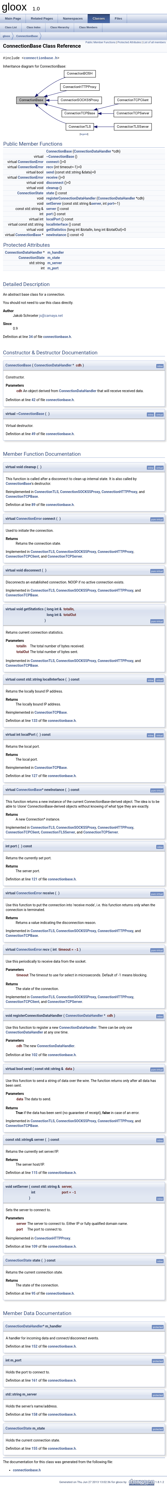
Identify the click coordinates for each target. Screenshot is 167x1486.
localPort (53, 219)
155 (35, 1448)
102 (35, 1055)
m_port (52, 268)
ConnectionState (30, 193)
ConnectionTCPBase (22, 496)
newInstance (56, 235)
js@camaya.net (51, 316)
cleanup (52, 188)
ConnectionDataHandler (92, 151)
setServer (53, 204)
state (50, 193)
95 (34, 1293)
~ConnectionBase (60, 157)
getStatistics (56, 230)
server (96, 204)
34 (31, 337)
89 (34, 505)
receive (52, 177)
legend (83, 134)
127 (35, 776)
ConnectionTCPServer (64, 556)
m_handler (55, 252)
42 (34, 400)
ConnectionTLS (47, 492)
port (111, 204)
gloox (6, 36)
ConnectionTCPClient (22, 556)
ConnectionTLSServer (58, 832)
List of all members (154, 42)
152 (35, 1346)
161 (35, 1380)
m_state (53, 258)
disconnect (54, 183)
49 (34, 434)
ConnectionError (30, 162)
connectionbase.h (40, 58)
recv (49, 167)
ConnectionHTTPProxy (119, 492)
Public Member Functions (100, 42)
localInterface (57, 224)
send (50, 172)
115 (35, 1173)
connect (52, 162)
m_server (54, 263)
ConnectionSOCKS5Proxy (80, 492)
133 (35, 721)
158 (35, 1414)
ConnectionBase (27, 36)
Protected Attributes (129, 42)
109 (35, 1246)
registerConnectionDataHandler (71, 198)
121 (35, 879)
